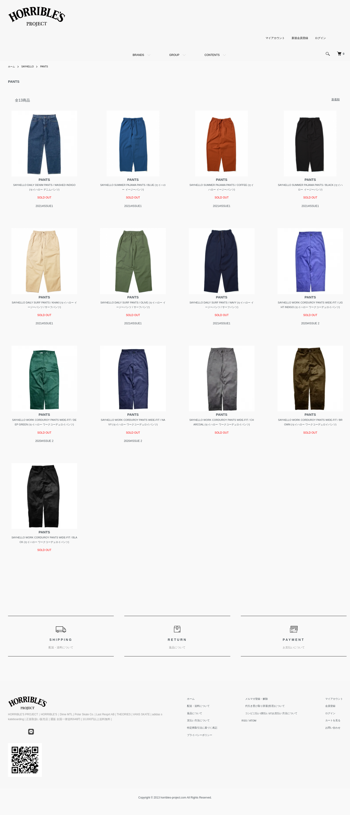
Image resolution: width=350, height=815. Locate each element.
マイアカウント (275, 37)
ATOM (262, 733)
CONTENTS (212, 55)
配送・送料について (208, 718)
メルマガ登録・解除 (262, 711)
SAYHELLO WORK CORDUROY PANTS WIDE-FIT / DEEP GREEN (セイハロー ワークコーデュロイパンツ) (44, 431)
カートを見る (335, 733)
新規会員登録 (300, 37)
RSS (253, 733)
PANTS (47, 66)
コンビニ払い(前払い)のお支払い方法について (278, 725)
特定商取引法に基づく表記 (212, 740)
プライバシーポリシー (210, 747)
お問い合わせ (335, 740)
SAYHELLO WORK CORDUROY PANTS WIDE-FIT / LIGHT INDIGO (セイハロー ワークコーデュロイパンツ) (310, 307)
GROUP (174, 55)
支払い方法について (208, 733)
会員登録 (332, 718)
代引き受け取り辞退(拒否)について (271, 718)
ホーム (12, 66)
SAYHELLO (30, 66)
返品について (204, 725)
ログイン (320, 37)
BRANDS (138, 55)
